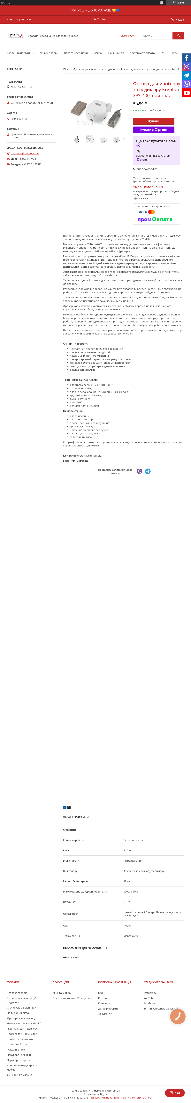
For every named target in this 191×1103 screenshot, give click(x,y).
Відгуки (98, 53)
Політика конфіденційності (136, 1097)
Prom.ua (115, 1090)
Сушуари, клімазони (19, 1075)
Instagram (150, 993)
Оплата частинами (76, 53)
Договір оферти (108, 1008)
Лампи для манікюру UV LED (24, 1023)
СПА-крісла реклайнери (21, 1007)
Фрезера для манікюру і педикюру (95, 69)
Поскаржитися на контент (104, 1097)
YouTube (149, 998)
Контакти (104, 1003)
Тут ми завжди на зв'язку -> (161, 1008)
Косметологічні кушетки (22, 1034)
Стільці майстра (17, 1044)
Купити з (153, 130)
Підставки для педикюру (22, 1028)
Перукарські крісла (19, 1060)
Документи (105, 1014)
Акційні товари (49, 53)
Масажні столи (16, 1049)
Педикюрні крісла (18, 1013)
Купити (153, 121)
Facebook (149, 1003)
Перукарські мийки (19, 1055)
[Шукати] (178, 35)
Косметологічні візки (20, 1039)
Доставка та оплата (142, 53)
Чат (175, 1093)
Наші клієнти (116, 53)
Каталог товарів (17, 993)
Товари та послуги (18, 53)
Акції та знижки (62, 993)
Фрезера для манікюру (21, 1018)
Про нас (103, 998)
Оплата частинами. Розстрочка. (73, 998)
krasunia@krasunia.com (25, 153)
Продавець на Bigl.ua (95, 1094)
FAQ (163, 53)
